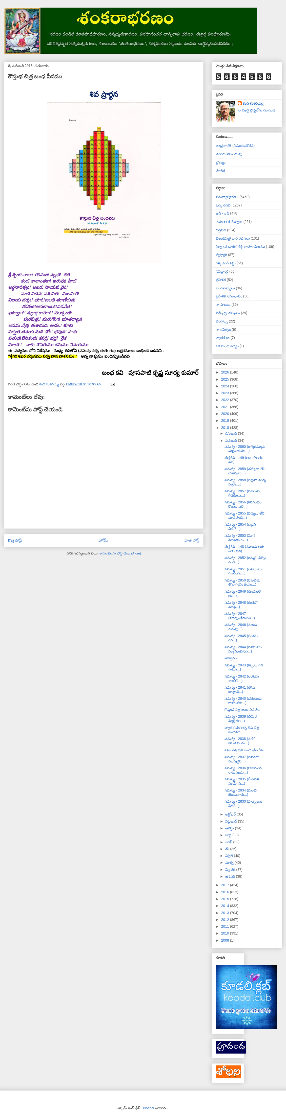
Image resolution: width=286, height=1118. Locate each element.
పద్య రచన (223, 205)
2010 (225, 933)
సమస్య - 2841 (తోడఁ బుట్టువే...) (239, 689)
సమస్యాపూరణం (227, 197)
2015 (225, 899)
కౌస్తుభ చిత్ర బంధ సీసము (242, 710)
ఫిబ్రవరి (230, 870)
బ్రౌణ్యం (221, 162)
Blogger (148, 1108)
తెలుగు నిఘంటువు (229, 154)
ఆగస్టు (230, 828)
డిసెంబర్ (231, 433)
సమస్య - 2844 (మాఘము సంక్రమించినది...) (243, 649)
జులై (228, 835)
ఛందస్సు (222, 321)
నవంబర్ (231, 440)
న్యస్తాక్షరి (221, 255)
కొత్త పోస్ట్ (15, 540)
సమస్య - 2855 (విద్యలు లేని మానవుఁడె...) (244, 515)
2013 (225, 913)
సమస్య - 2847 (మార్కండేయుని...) (239, 616)
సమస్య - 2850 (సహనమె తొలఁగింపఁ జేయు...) (242, 582)
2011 (225, 926)
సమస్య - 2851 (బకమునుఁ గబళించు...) (243, 571)
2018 (225, 428)
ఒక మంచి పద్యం (227, 346)
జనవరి (230, 876)
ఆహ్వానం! (231, 658)
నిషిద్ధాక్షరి (222, 271)
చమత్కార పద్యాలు (229, 222)
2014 (225, 906)
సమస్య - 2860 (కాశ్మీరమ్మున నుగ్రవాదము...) (244, 449)
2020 (225, 414)
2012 (225, 920)
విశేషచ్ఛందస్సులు (228, 313)
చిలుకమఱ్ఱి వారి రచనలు (233, 238)
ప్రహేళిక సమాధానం (229, 296)
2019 (225, 420)
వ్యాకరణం (223, 338)
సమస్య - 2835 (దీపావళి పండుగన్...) (241, 781)
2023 (225, 393)
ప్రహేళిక (221, 280)
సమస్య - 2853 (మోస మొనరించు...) (239, 537)
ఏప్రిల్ (229, 856)
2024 (225, 386)
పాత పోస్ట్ (192, 540)
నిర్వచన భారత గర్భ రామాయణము (240, 247)
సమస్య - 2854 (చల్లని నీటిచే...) (240, 526)
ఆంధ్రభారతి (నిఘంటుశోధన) (235, 146)
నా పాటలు (223, 304)
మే (227, 849)
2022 (225, 400)
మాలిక (220, 171)
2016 (225, 892)
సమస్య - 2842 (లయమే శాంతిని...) (241, 678)
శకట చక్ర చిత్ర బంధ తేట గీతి (243, 750)
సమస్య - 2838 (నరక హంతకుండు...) (239, 741)
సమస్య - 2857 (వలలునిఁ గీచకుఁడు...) (242, 493)
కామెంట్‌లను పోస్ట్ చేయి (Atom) (120, 553)
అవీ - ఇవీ (222, 213)
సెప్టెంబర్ (231, 821)
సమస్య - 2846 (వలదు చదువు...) (240, 627)
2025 (225, 379)
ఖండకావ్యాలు (225, 288)
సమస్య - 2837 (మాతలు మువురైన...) (241, 759)
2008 (225, 940)
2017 (225, 885)
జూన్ (229, 842)
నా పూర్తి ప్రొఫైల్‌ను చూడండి (256, 110)
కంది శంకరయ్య (253, 103)
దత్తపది (221, 230)
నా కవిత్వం (223, 330)
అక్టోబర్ (231, 814)
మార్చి (230, 862)
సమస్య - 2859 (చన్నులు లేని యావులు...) (244, 471)
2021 (225, 407)
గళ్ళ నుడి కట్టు (226, 263)
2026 (225, 372)
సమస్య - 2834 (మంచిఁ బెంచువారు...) (240, 792)
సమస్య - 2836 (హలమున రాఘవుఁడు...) (243, 770)
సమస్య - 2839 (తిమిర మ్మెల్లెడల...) (240, 718)
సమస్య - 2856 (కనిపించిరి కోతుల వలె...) (242, 504)
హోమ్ (103, 540)
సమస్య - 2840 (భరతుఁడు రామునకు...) (243, 700)
